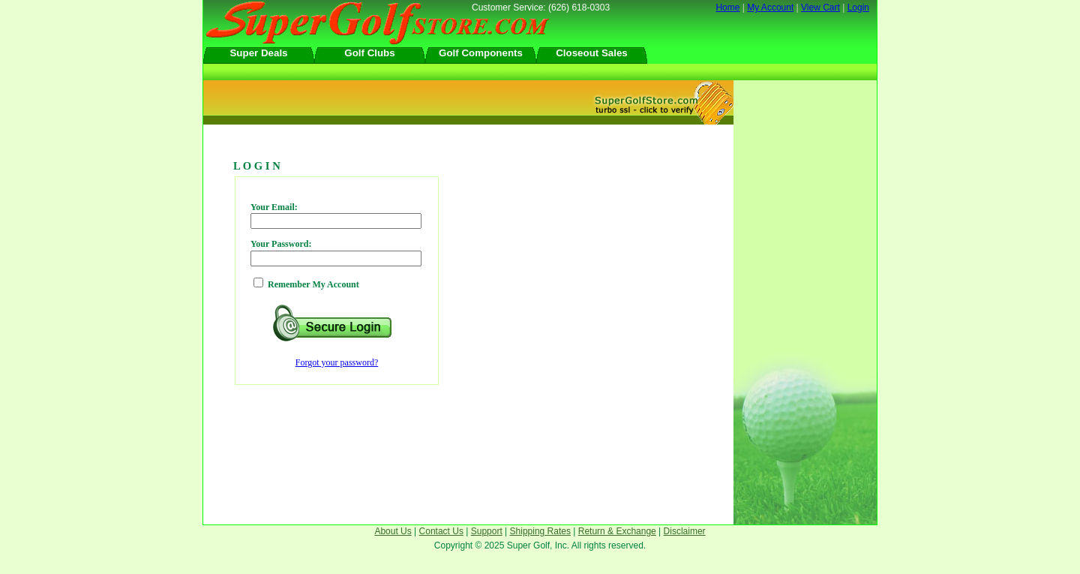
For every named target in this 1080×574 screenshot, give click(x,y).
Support (486, 531)
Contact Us (441, 531)
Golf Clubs (369, 53)
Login (858, 7)
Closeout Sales (592, 53)
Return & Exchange (617, 531)
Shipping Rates (540, 531)
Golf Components (481, 53)
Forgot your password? (337, 362)
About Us (392, 531)
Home (728, 7)
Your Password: (280, 244)
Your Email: (274, 207)
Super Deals (258, 53)
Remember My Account (313, 284)
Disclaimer (685, 531)
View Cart (820, 7)
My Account (770, 7)
